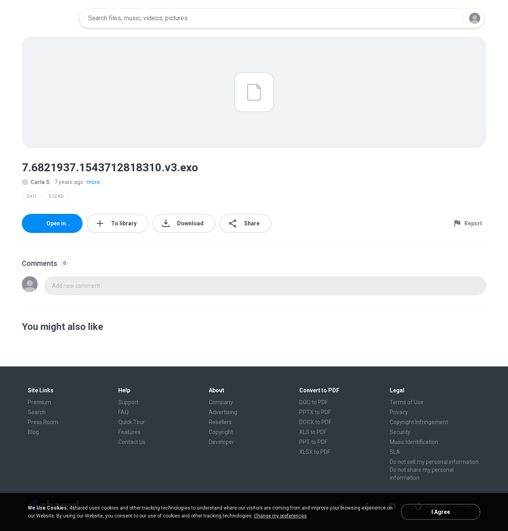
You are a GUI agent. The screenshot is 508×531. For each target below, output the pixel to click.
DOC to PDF (313, 402)
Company (221, 402)
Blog (33, 432)
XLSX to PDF (314, 452)
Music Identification (414, 442)
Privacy (399, 412)
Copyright (221, 432)
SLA (395, 452)
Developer (221, 442)
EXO (32, 196)
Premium (39, 402)
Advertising (223, 412)
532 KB (56, 196)
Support (128, 402)
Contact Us (132, 442)
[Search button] (452, 18)
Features (129, 432)
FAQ (123, 412)
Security (400, 432)
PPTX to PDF (315, 412)
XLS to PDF (313, 432)
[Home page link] (48, 18)
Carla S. (36, 182)
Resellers (220, 422)
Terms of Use (406, 402)
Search (37, 412)
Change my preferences (280, 516)
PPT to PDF (313, 442)
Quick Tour (131, 422)
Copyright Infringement (419, 422)
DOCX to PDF (315, 422)
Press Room (43, 422)
